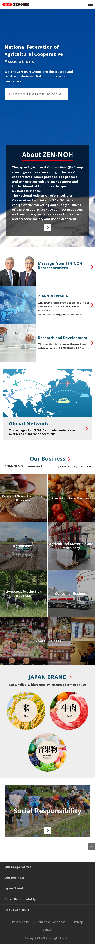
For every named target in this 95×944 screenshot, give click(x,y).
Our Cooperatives (18, 867)
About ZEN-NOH (17, 910)
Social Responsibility (20, 899)
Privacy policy (20, 922)
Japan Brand (14, 888)
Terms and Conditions (51, 922)
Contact (47, 930)
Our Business (47, 458)
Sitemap (78, 922)
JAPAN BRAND (48, 677)
